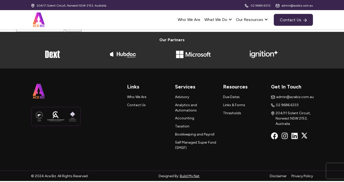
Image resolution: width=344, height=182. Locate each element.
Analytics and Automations (186, 107)
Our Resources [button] (250, 19)
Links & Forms (234, 105)
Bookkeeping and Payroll (194, 134)
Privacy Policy (302, 176)
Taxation (182, 126)
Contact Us (293, 19)
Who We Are (189, 19)
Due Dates (231, 97)
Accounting (184, 118)
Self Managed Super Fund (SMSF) (195, 145)
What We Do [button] (216, 19)
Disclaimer (278, 176)
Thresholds (232, 113)
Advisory (182, 97)
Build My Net (190, 176)
